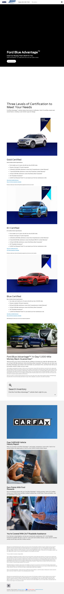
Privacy (22, 589)
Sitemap (19, 589)
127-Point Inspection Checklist (13, 250)
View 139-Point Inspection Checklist (14, 315)
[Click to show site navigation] (62, 2)
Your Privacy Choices (30, 589)
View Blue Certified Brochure (12, 313)
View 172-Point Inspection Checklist (14, 181)
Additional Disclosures (39, 589)
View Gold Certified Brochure (13, 180)
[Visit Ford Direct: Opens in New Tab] (36, 590)
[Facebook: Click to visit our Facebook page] (9, 585)
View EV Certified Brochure (12, 248)
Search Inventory (11, 61)
